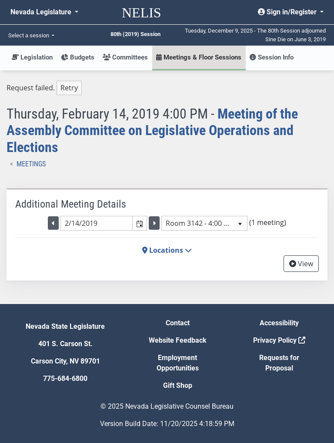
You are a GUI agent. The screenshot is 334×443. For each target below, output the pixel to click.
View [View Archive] (301, 263)
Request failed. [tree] (44, 88)
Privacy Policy (279, 340)
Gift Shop (177, 385)
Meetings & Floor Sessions (198, 57)
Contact (178, 323)
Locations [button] (167, 250)
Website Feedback (178, 340)
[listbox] (204, 223)
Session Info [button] (272, 57)
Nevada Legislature (41, 12)
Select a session (29, 35)
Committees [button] (125, 57)
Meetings (31, 164)
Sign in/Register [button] (288, 12)
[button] (139, 223)
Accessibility (279, 323)
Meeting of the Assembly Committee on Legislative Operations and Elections (152, 130)
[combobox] (96, 223)
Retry (69, 88)
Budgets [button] (77, 57)
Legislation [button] (32, 57)
